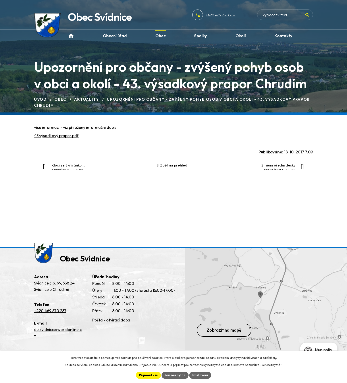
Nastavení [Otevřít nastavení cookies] (200, 375)
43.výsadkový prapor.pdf (56, 135)
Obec (60, 99)
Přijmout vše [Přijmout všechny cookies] (148, 375)
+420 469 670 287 (220, 15)
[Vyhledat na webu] (285, 14)
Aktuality (86, 99)
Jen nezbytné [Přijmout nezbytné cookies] (175, 375)
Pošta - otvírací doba (111, 320)
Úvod (40, 99)
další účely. (269, 358)
